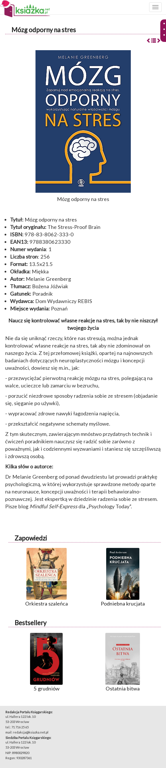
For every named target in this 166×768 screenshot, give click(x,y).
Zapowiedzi (31, 538)
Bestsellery (30, 623)
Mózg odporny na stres (43, 30)
